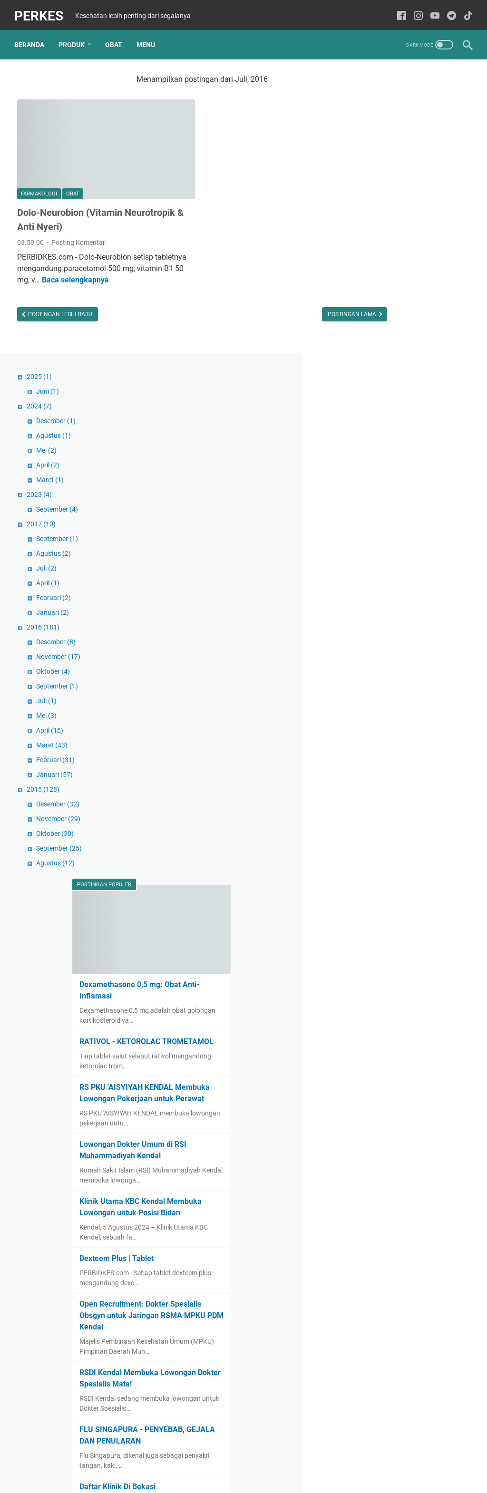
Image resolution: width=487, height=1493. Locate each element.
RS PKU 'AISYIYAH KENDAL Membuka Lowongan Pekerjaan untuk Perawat (407, 789)
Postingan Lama (285, 302)
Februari (389, 300)
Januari (388, 315)
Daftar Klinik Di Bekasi (398, 1264)
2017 (377, 226)
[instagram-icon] (415, 11)
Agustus (389, 138)
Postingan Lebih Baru (59, 302)
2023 (375, 197)
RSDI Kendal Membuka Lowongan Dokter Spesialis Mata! (407, 1138)
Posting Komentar (78, 219)
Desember (392, 123)
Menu (148, 37)
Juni (383, 93)
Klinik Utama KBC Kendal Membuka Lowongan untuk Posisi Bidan (407, 934)
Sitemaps (243, 1459)
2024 (375, 108)
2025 (375, 79)
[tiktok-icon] (465, 11)
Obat (116, 37)
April (384, 167)
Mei (382, 152)
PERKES (41, 11)
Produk (74, 37)
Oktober (389, 374)
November (394, 359)
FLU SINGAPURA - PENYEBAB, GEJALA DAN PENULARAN (404, 1207)
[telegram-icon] (448, 11)
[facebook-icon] (398, 11)
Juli (382, 270)
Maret (386, 182)
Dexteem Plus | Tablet (397, 991)
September (393, 211)
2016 (379, 329)
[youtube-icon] (432, 11)
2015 (379, 491)
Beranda (32, 37)
